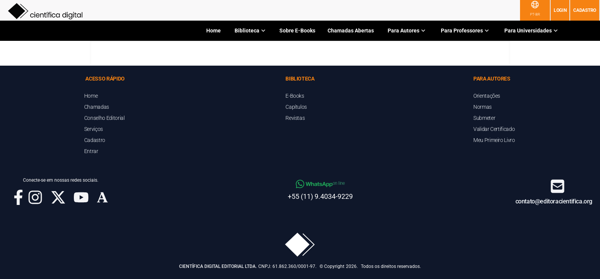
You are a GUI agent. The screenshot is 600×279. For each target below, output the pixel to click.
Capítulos (296, 107)
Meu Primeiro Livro (494, 140)
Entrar (91, 151)
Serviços (93, 129)
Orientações (486, 96)
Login (560, 10)
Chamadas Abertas (351, 30)
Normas (482, 107)
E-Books (294, 96)
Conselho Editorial (104, 118)
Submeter (484, 118)
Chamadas (96, 107)
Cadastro (584, 10)
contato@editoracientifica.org (553, 201)
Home (213, 30)
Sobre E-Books (297, 30)
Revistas (295, 118)
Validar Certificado (494, 129)
